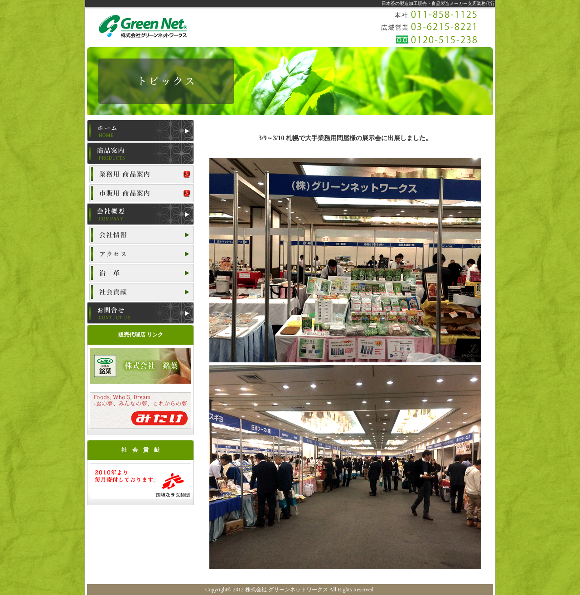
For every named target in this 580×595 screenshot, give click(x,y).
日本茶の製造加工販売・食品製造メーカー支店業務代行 (438, 3)
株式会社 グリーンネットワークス (286, 589)
